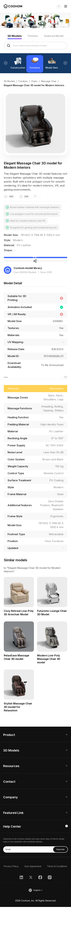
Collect (35, 262)
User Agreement (32, 885)
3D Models (14, 35)
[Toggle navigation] (65, 6)
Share (35, 273)
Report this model (47, 197)
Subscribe (60, 868)
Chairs (34, 81)
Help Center (12, 845)
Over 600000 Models (25, 289)
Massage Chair (48, 81)
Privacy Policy (11, 885)
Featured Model (54, 35)
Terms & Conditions (57, 885)
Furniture (23, 81)
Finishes (33, 35)
